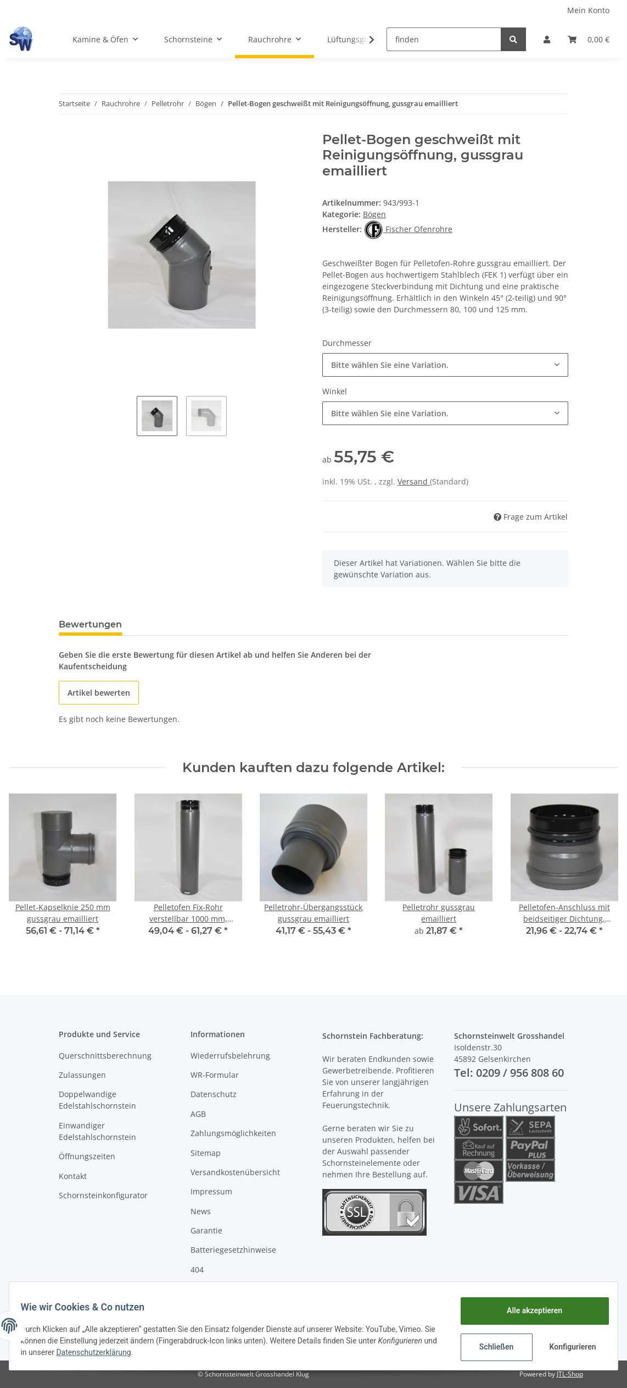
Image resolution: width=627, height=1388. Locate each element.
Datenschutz (214, 1094)
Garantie (206, 1230)
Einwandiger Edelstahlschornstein (97, 1131)
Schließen (490, 1346)
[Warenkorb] (588, 39)
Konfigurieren (567, 1346)
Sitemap (206, 1153)
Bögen (374, 214)
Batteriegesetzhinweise (233, 1249)
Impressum (211, 1191)
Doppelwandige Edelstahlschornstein (97, 1100)
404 (197, 1269)
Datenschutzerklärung (161, 1352)
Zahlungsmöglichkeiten (233, 1133)
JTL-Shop (570, 1374)
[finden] (444, 39)
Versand (414, 481)
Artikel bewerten (99, 692)
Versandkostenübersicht (235, 1172)
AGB (198, 1114)
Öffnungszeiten (87, 1156)
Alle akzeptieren (528, 1310)
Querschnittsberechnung (105, 1055)
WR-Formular (215, 1075)
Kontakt (73, 1176)
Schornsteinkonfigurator (103, 1195)
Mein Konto (588, 10)
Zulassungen (82, 1075)
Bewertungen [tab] (90, 624)
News (201, 1211)
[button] (547, 39)
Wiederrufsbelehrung (230, 1055)
